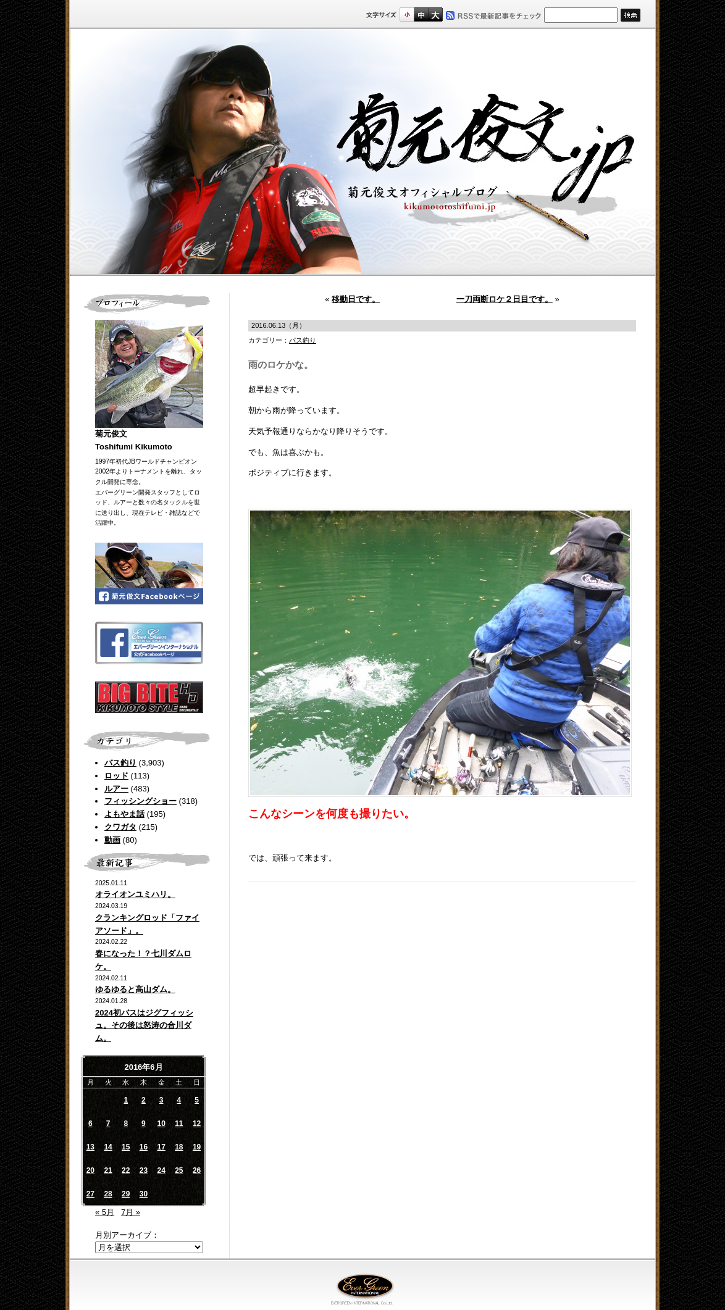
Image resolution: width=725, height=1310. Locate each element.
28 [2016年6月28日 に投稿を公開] (108, 1194)
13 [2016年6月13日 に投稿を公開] (90, 1147)
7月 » (130, 1212)
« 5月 (104, 1212)
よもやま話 (124, 814)
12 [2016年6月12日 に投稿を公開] (197, 1123)
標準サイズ (407, 14)
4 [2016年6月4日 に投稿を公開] (179, 1100)
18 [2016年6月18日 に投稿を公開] (179, 1147)
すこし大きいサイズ (421, 14)
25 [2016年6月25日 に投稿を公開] (179, 1170)
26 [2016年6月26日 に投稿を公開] (197, 1170)
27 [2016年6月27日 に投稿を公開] (90, 1194)
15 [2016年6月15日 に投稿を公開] (126, 1147)
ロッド (116, 775)
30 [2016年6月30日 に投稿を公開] (144, 1194)
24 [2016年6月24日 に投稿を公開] (161, 1170)
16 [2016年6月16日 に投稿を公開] (144, 1147)
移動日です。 (356, 299)
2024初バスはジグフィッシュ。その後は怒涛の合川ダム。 (144, 1025)
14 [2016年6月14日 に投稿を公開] (108, 1147)
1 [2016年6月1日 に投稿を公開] (126, 1100)
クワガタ (120, 827)
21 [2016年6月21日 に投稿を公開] (108, 1170)
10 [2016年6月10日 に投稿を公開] (161, 1123)
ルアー (116, 788)
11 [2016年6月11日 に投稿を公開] (179, 1123)
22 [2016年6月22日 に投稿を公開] (126, 1170)
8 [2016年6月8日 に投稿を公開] (126, 1123)
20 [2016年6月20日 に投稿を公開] (90, 1170)
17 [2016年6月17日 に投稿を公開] (161, 1147)
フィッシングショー (140, 801)
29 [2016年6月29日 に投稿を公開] (126, 1194)
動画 (112, 840)
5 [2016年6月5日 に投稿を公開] (197, 1100)
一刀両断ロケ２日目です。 (504, 299)
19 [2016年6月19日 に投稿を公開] (197, 1147)
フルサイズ (435, 14)
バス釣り (120, 762)
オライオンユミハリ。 (135, 894)
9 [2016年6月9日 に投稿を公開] (143, 1123)
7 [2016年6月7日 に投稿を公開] (108, 1123)
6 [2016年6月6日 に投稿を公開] (90, 1123)
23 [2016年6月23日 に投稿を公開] (144, 1170)
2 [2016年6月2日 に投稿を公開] (143, 1100)
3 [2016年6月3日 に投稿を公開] (161, 1100)
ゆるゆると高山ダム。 (135, 989)
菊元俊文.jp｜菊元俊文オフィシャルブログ (362, 152)
